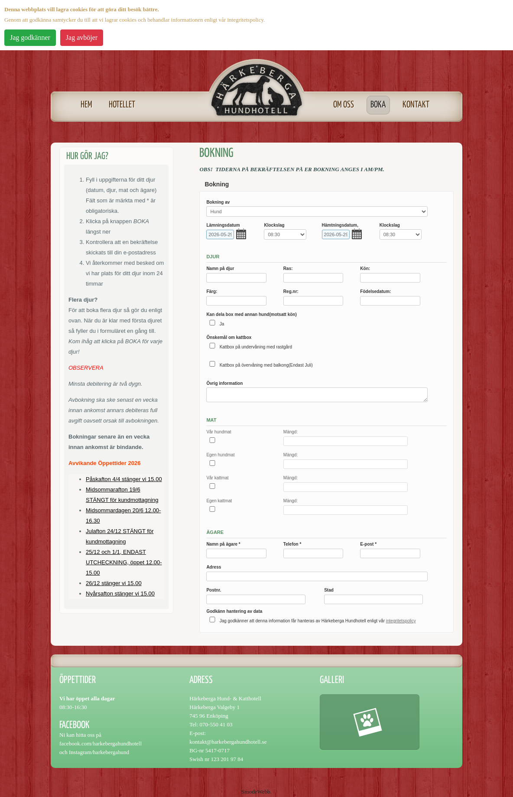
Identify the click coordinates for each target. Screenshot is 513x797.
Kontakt (416, 105)
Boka (378, 105)
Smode (249, 791)
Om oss (343, 105)
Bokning (217, 184)
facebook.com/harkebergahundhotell (100, 743)
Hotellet (122, 105)
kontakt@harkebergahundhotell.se (227, 741)
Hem (86, 105)
